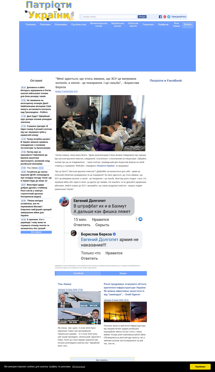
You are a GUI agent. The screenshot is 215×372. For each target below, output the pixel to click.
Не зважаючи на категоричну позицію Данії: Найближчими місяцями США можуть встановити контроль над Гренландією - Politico (36, 106)
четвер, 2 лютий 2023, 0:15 (66, 92)
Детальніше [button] (78, 366)
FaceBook (79, 273)
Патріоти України (105, 166)
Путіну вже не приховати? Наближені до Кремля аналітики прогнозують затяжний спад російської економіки (35, 158)
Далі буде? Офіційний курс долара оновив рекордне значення (36, 119)
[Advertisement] (107, 50)
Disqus (123, 273)
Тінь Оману (32, 168)
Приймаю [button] (200, 366)
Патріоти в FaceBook (166, 80)
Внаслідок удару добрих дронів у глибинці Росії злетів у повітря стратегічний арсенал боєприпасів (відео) (34, 191)
